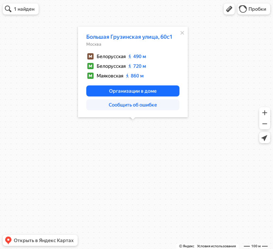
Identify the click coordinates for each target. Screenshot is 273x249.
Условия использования (216, 246)
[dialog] (133, 72)
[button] (229, 9)
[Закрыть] (182, 33)
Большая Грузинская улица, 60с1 (129, 37)
